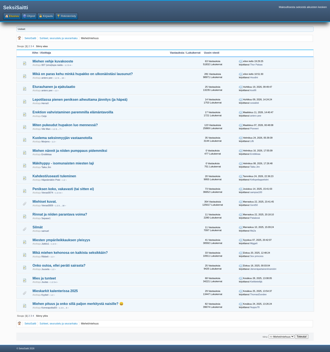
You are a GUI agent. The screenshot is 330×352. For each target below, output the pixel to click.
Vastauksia (177, 52)
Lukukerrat (193, 52)
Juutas (44, 282)
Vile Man (46, 129)
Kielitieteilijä (256, 281)
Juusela (45, 269)
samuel (45, 231)
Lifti (252, 141)
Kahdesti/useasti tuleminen (54, 176)
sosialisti (254, 103)
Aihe (35, 52)
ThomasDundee (258, 294)
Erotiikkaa (46, 154)
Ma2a (253, 230)
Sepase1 (46, 218)
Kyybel (44, 295)
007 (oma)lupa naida (52, 65)
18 (63, 206)
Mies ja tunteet (44, 278)
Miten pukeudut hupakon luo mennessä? (65, 125)
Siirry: (265, 337)
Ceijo (44, 116)
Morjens (45, 141)
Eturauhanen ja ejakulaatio (53, 87)
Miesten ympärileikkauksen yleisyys (61, 240)
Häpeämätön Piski (50, 180)
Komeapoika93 (49, 307)
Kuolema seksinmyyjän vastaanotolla (62, 138)
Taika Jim (46, 167)
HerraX (45, 103)
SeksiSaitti (15, 7)
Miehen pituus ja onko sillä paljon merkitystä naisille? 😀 (78, 304)
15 (63, 78)
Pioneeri (254, 128)
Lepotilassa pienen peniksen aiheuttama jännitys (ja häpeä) (79, 99)
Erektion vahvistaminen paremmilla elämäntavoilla (72, 112)
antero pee (47, 78)
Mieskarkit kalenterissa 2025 (55, 291)
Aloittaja (45, 52)
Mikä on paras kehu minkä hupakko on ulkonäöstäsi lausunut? (82, 74)
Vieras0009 (47, 205)
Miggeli (253, 243)
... (61, 78)
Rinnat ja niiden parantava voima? (59, 214)
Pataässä (255, 218)
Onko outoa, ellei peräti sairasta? (58, 265)
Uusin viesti (211, 52)
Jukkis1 (45, 243)
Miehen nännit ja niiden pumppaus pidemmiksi (69, 150)
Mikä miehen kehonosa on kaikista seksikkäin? (70, 252)
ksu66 (253, 90)
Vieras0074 (47, 192)
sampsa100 (256, 192)
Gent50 (254, 205)
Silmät (37, 227)
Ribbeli (45, 256)
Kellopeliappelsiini (259, 179)
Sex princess (256, 256)
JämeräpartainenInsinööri (263, 269)
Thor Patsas (256, 64)
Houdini (254, 77)
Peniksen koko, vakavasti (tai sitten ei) (63, 189)
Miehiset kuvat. (44, 201)
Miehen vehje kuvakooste (52, 61)
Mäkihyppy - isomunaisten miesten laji (63, 163)
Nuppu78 (254, 307)
